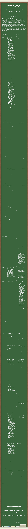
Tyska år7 (20, 9)
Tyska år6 (14, 9)
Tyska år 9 (17, 11)
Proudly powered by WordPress (14, 521)
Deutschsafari (14, 6)
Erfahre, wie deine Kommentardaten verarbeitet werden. (13, 516)
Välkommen (7, 9)
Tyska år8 (10, 11)
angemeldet (8, 512)
